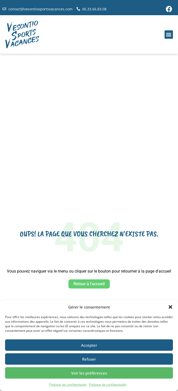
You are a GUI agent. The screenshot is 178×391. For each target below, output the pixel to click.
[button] (170, 307)
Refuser (89, 359)
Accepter (89, 345)
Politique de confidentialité (67, 384)
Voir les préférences (89, 373)
